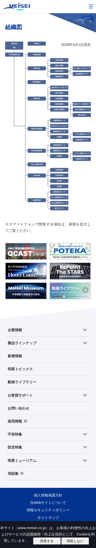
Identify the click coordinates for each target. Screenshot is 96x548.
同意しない (75, 541)
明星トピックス (20, 369)
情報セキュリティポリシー (48, 510)
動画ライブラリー (22, 382)
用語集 (13, 473)
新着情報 (15, 356)
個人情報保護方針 (48, 495)
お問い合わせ (18, 408)
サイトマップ (48, 518)
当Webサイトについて (48, 503)
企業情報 (15, 330)
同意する (47, 541)
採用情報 (15, 421)
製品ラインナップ (22, 343)
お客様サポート (20, 395)
